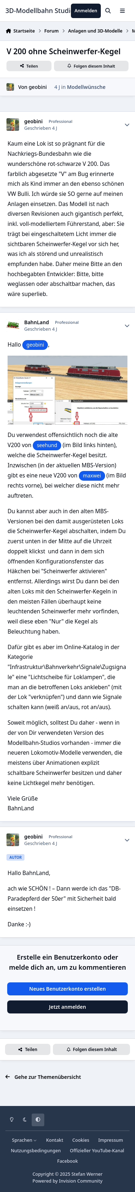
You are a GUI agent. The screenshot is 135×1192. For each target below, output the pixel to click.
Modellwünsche (86, 86)
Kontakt (54, 1140)
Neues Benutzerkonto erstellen (67, 988)
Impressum (110, 1140)
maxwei (92, 475)
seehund (47, 445)
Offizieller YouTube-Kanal (97, 1151)
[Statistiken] (127, 124)
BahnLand (36, 322)
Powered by (67, 1181)
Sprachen (24, 1140)
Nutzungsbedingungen (36, 1151)
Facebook (67, 1161)
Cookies (80, 1140)
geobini (38, 86)
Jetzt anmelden (67, 1006)
